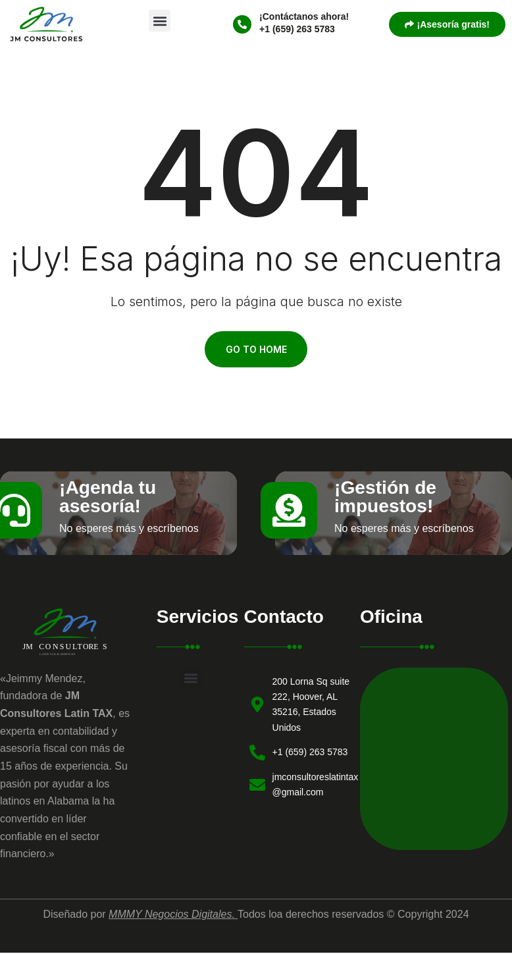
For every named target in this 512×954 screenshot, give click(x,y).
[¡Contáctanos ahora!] (242, 24)
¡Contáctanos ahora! (304, 16)
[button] (159, 21)
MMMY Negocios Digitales (170, 917)
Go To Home (256, 350)
